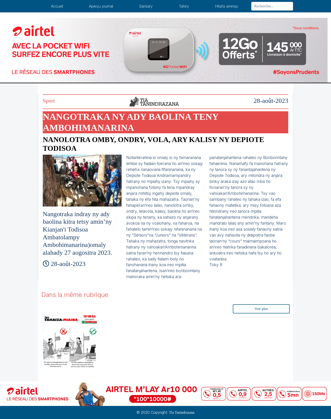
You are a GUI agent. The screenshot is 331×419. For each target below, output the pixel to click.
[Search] (272, 6)
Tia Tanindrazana (181, 412)
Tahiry (184, 6)
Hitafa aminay (226, 6)
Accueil (57, 6)
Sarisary (146, 6)
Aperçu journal (101, 6)
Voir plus (261, 309)
